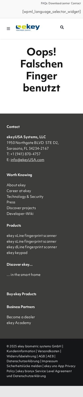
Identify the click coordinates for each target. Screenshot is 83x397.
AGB (42, 356)
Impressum (50, 361)
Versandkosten (49, 351)
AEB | (51, 356)
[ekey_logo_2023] (28, 25)
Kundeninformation (21, 351)
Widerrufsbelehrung (21, 356)
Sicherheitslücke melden (24, 366)
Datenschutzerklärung (23, 361)
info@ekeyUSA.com (27, 159)
